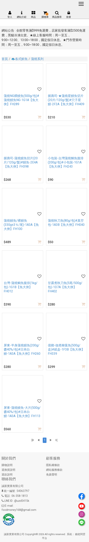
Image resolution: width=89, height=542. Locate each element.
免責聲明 (51, 474)
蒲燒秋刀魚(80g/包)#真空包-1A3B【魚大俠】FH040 (66, 223)
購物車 (45, 14)
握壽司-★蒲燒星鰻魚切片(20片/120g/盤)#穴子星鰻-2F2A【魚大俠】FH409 (66, 100)
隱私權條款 (53, 465)
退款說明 (7, 474)
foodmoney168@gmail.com (19, 509)
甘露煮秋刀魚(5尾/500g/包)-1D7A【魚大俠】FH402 (65, 287)
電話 (7, 495)
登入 (9, 14)
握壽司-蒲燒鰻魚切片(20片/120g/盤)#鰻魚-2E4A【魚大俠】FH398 (21, 162)
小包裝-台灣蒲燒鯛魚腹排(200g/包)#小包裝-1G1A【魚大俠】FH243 (66, 162)
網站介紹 (21, 14)
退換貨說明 (8, 469)
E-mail (9, 505)
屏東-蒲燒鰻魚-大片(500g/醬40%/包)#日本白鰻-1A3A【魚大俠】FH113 (22, 412)
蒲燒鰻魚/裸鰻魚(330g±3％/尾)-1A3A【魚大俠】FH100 (21, 225)
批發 (68, 14)
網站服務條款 (54, 469)
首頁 (5, 59)
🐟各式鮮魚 (19, 59)
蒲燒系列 (37, 59)
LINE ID (8, 500)
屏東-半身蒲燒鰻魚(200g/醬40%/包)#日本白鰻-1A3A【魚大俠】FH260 (22, 349)
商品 (33, 14)
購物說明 (7, 465)
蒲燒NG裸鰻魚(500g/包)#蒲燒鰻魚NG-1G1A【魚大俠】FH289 (21, 100)
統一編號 (9, 490)
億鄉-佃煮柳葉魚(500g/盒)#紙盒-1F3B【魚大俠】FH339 (66, 349)
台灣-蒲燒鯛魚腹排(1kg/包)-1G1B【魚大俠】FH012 (20, 287)
